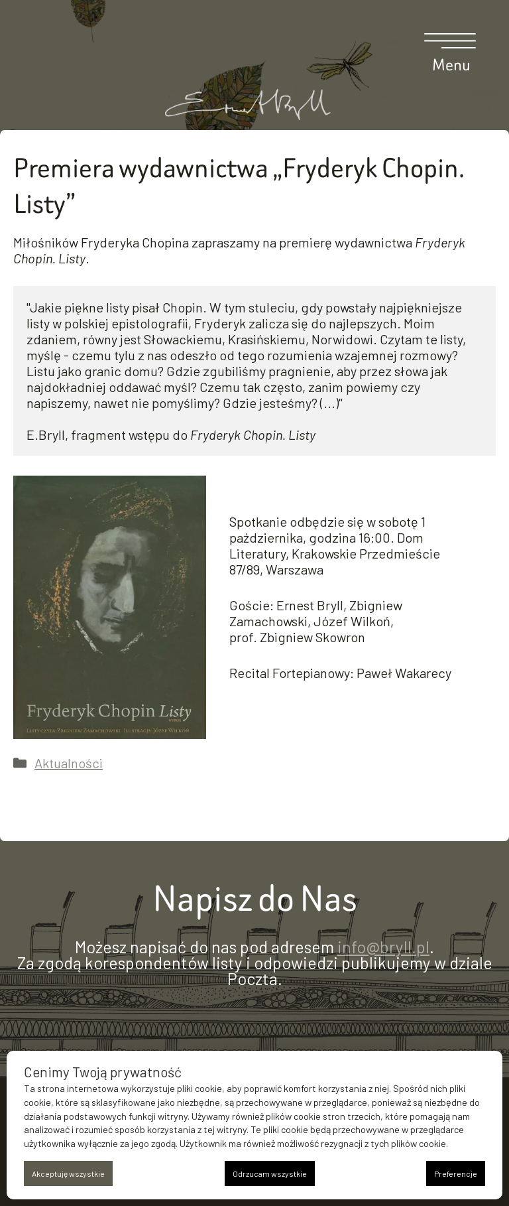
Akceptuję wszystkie (68, 1173)
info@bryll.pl (383, 947)
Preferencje (455, 1173)
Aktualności (68, 763)
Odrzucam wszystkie (270, 1173)
